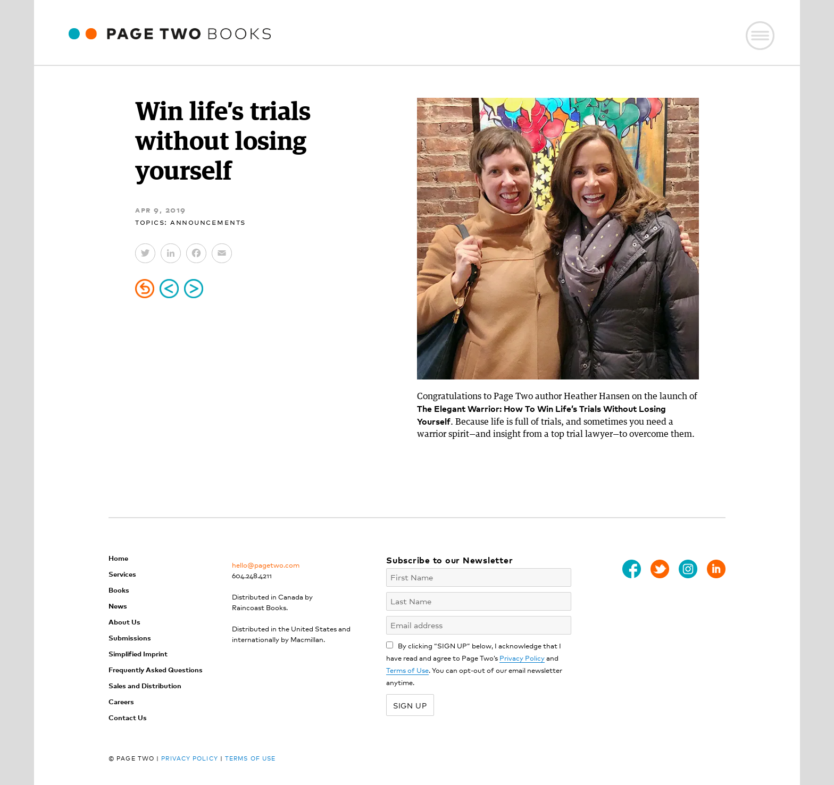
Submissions (130, 637)
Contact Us (128, 717)
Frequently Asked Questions (156, 669)
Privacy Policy (522, 657)
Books (119, 589)
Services (122, 573)
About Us (124, 621)
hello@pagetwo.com (265, 564)
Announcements (208, 221)
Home (118, 557)
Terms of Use (407, 669)
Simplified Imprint (138, 653)
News (118, 605)
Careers (121, 701)
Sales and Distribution (145, 685)
